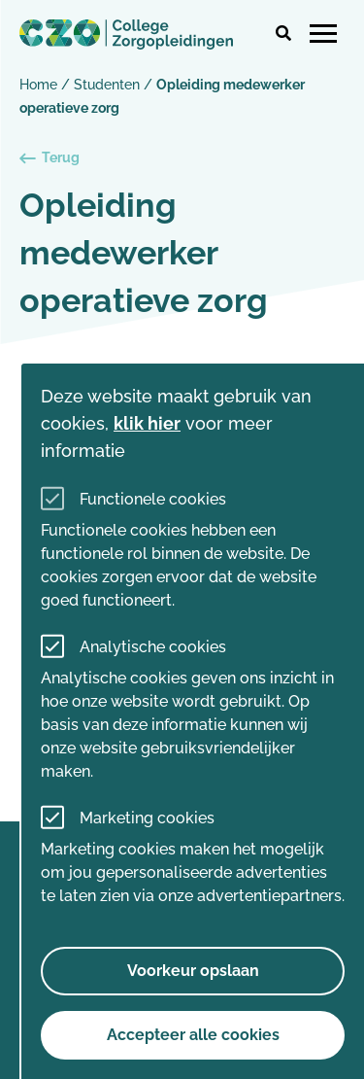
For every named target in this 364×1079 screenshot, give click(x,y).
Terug (49, 158)
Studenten (107, 84)
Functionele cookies (153, 499)
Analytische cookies (153, 647)
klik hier (147, 423)
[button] (283, 34)
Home (38, 84)
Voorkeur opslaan (193, 970)
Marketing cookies (147, 818)
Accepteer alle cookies (193, 1035)
